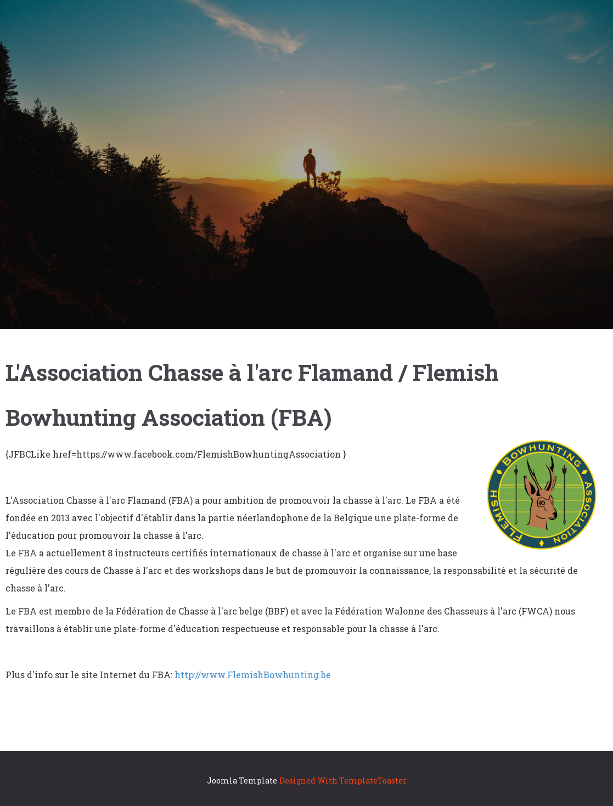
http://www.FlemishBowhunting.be (253, 674)
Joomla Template (242, 780)
